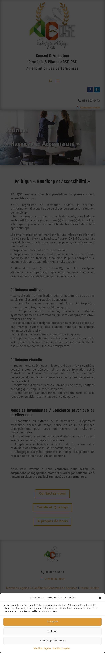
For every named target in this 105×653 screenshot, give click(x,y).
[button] (100, 597)
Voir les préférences (52, 640)
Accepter (52, 621)
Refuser (53, 631)
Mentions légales (42, 648)
